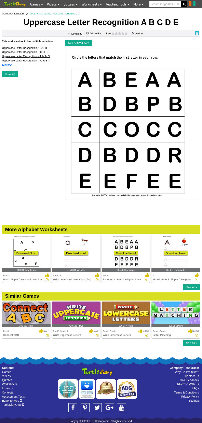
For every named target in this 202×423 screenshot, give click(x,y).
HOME (5, 13)
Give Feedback (189, 380)
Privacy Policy (190, 396)
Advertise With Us (187, 384)
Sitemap (194, 400)
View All (10, 74)
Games (6, 372)
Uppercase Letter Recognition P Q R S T (26, 60)
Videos (6, 376)
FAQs (195, 388)
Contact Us (192, 376)
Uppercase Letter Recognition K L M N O (26, 56)
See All (191, 287)
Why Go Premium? (187, 372)
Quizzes (7, 380)
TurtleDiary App (13, 404)
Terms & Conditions (186, 392)
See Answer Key (78, 42)
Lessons (7, 388)
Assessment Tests (13, 396)
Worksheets (9, 384)
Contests (7, 392)
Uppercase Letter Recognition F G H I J (25, 52)
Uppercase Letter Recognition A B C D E (25, 47)
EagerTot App (12, 400)
